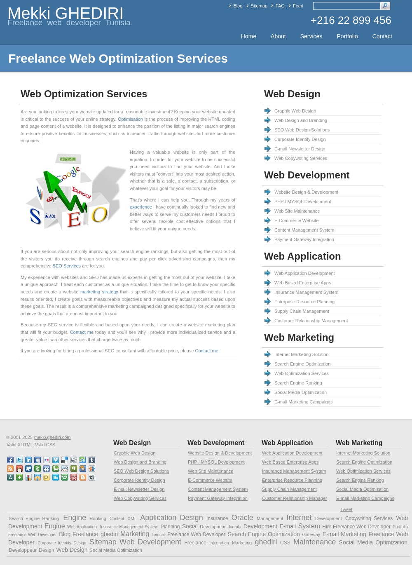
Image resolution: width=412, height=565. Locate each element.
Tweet (346, 509)
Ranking (98, 518)
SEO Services (67, 265)
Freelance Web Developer (196, 534)
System (309, 526)
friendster (65, 477)
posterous (47, 477)
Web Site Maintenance (297, 211)
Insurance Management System (306, 292)
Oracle (242, 517)
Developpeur (212, 526)
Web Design (72, 549)
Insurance (217, 518)
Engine (74, 517)
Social (190, 526)
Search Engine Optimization (302, 363)
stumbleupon (83, 460)
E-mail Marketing (344, 534)
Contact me (82, 332)
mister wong (74, 477)
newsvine (38, 468)
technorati (56, 468)
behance (56, 477)
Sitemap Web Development (135, 542)
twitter (19, 460)
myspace (38, 460)
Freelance (195, 543)
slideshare (92, 468)
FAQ (280, 5)
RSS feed (10, 468)
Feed (298, 5)
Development (328, 518)
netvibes (19, 477)
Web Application (82, 527)
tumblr (92, 460)
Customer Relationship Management (311, 320)
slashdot (10, 477)
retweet (92, 477)
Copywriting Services (369, 518)
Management (270, 518)
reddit (65, 468)
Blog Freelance (78, 534)
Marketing (134, 533)
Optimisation (130, 119)
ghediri (109, 534)
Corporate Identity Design (300, 139)
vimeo (56, 460)
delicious (65, 460)
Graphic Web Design (295, 110)
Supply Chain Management (301, 311)
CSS (285, 543)
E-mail (288, 526)
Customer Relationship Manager (294, 498)
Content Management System (304, 229)
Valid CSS (45, 444)
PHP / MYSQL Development (302, 201)
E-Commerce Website (296, 220)
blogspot (83, 477)
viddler (29, 468)
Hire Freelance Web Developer (356, 527)
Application (158, 517)
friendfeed (47, 468)
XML (132, 518)
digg (74, 460)
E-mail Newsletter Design (299, 148)
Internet (299, 517)
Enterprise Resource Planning (304, 301)
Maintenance (314, 542)
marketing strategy (99, 291)
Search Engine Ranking (298, 382)
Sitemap (259, 5)
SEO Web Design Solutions (302, 129)
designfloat (38, 477)
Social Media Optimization (300, 392)
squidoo (83, 468)
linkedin (29, 460)
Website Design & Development (306, 192)
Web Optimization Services (301, 373)
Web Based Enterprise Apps (302, 282)
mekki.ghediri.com (52, 437)
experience (141, 206)
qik (74, 468)
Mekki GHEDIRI (65, 13)
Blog (238, 5)
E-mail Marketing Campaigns (303, 401)
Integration (219, 543)
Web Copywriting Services (300, 158)
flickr (47, 460)
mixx (19, 468)
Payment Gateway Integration (304, 239)
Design (191, 517)
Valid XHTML (20, 444)
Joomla (234, 527)
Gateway (311, 534)
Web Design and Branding (300, 120)
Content (117, 518)
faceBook (10, 460)
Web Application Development (304, 273)
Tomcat (158, 534)
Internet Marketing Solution (301, 354)
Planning (170, 527)
